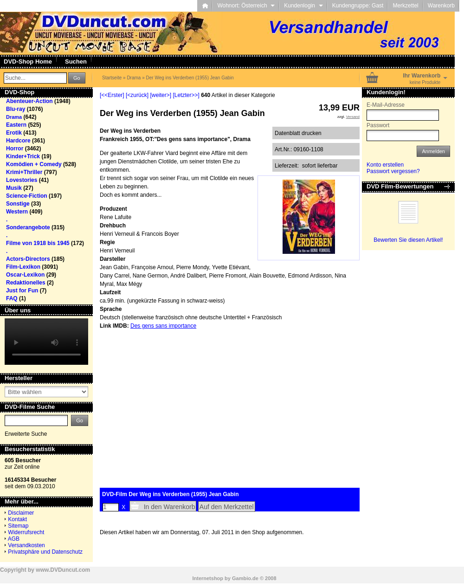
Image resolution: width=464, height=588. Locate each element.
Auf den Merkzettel (227, 506)
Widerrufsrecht (26, 532)
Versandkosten (26, 545)
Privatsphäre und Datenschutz (45, 552)
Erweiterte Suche (26, 434)
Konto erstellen (385, 165)
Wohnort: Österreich (246, 5)
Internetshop (207, 578)
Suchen (76, 61)
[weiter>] (160, 95)
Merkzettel (405, 5)
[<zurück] (137, 95)
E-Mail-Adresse (386, 105)
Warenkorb (441, 5)
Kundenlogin (303, 5)
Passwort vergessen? (393, 171)
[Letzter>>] (186, 95)
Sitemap (18, 526)
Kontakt (17, 519)
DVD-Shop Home (28, 61)
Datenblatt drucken (298, 133)
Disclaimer (21, 513)
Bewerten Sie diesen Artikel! (408, 240)
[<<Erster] (112, 95)
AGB (13, 539)
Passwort (378, 125)
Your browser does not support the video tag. (46, 341)
